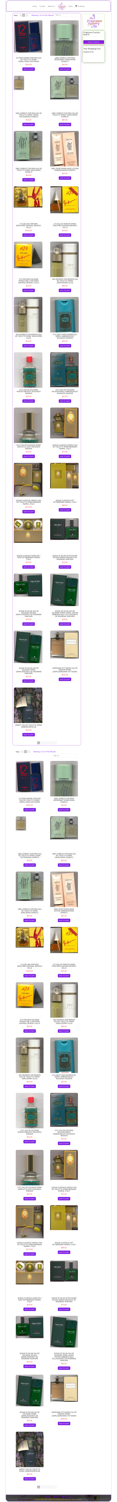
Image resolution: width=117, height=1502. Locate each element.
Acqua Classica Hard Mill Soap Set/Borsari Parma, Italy (29, 557)
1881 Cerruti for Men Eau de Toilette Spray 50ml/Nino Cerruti (29, 170)
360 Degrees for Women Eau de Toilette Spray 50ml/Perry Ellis (28, 336)
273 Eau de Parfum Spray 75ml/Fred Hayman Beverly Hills (65, 226)
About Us (51, 6)
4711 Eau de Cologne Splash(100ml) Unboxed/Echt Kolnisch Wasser (65, 391)
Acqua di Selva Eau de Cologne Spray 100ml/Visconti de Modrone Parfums (29, 671)
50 (27, 15)
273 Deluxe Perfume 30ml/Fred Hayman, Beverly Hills (28, 226)
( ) (80, 6)
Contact (42, 6)
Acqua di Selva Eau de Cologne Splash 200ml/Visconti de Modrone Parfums (29, 614)
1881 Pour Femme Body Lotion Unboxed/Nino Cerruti (64, 169)
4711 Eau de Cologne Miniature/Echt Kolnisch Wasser (29, 391)
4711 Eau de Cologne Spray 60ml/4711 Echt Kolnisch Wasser (28, 447)
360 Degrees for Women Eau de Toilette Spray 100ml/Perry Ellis (65, 281)
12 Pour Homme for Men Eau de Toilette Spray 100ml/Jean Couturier (28, 60)
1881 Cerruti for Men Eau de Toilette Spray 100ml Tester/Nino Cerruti (29, 115)
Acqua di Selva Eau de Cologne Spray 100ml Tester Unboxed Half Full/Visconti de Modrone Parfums (65, 614)
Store (71, 6)
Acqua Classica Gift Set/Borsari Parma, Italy (65, 501)
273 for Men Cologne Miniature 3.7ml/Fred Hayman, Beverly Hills (28, 281)
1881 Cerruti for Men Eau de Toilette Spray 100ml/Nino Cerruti (65, 115)
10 (20, 15)
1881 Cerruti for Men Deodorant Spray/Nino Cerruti (65, 60)
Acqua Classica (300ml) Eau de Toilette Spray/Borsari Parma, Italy (28, 502)
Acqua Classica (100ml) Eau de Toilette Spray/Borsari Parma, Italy (64, 447)
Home (34, 6)
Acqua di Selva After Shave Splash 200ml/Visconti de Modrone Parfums (64, 557)
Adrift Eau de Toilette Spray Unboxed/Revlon (28, 726)
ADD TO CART (29, 69)
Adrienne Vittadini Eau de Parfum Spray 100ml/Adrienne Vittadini (64, 670)
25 (23, 15)
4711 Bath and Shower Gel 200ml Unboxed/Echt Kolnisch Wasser (65, 336)
